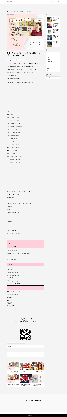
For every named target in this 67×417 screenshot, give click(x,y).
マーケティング (49, 59)
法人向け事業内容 (31, 1)
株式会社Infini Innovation (14, 1)
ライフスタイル (49, 61)
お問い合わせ (47, 1)
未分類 (48, 68)
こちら (17, 321)
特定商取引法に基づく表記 (55, 1)
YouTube (10, 14)
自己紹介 (37, 1)
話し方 (48, 70)
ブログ (42, 1)
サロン (48, 57)
